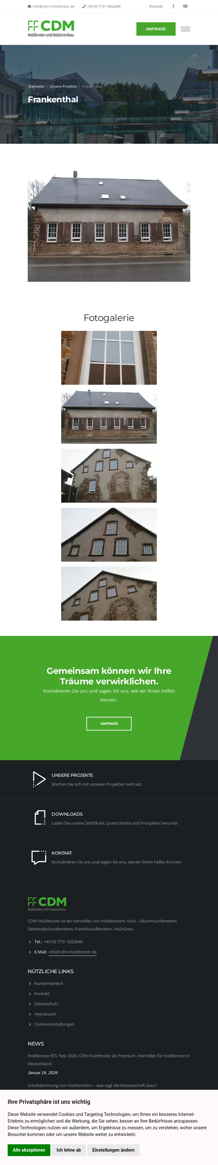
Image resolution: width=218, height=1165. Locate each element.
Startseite (36, 86)
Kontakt (156, 6)
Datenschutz (46, 1004)
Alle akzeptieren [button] (29, 1150)
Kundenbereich (48, 983)
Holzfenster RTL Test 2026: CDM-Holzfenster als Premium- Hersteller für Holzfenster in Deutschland (109, 1060)
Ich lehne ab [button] (69, 1150)
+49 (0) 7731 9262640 (103, 6)
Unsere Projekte (63, 86)
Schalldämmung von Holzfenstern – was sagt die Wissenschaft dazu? (92, 1085)
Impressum (45, 1014)
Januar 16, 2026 (43, 1072)
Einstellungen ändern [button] (113, 1150)
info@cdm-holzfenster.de (54, 6)
